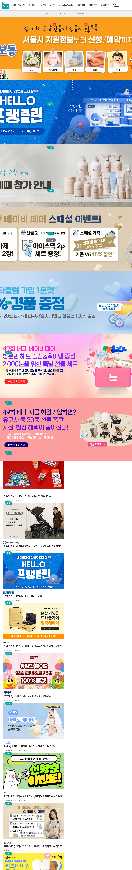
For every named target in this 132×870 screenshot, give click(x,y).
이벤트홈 (47, 14)
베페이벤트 (63, 14)
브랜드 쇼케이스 (82, 14)
